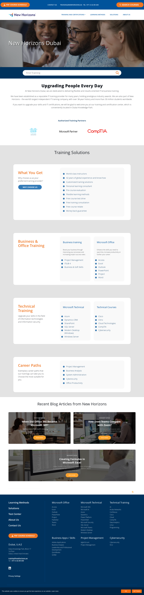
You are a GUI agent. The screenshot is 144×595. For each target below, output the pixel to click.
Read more (39, 440)
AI (110, 509)
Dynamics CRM (71, 321)
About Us (126, 15)
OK (126, 591)
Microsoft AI (85, 512)
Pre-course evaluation (76, 190)
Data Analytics (114, 524)
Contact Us (14, 527)
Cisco (100, 317)
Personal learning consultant (79, 186)
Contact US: (52, 5)
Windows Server (72, 338)
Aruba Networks (115, 512)
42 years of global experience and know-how (86, 178)
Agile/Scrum (85, 544)
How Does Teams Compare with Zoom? (104, 425)
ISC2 (111, 547)
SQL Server (69, 328)
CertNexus (113, 514)
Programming (114, 530)
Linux (112, 527)
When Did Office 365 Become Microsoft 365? (39, 425)
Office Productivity (74, 385)
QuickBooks (56, 554)
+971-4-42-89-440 (17, 563)
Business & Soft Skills (74, 268)
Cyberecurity (71, 380)
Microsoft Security (87, 524)
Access (101, 261)
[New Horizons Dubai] (22, 15)
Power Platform (86, 519)
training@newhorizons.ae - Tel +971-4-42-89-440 (79, 5)
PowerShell (85, 522)
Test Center (14, 516)
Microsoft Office (39, 420)
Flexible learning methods (77, 194)
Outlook (102, 268)
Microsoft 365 (85, 509)
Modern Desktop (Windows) (72, 333)
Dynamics (84, 517)
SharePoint (69, 324)
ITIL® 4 (68, 264)
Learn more (55, 591)
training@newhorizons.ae (18, 560)
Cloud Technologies (107, 324)
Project (101, 275)
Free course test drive (76, 199)
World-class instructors (76, 174)
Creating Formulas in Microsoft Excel (72, 462)
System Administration (76, 376)
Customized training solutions (79, 182)
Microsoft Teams (86, 530)
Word (100, 278)
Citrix (100, 321)
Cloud (112, 519)
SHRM (54, 557)
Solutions (114, 15)
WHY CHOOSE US (29, 187)
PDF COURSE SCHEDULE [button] (15, 5)
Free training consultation (77, 203)
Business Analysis (74, 372)
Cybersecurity (104, 331)
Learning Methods (97, 15)
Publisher (55, 522)
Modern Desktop (87, 532)
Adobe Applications (59, 544)
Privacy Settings (14, 578)
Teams (54, 524)
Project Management (74, 261)
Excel (100, 264)
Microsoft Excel (72, 457)
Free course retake (74, 207)
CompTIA (102, 328)
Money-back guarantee (76, 211)
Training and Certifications (72, 15)
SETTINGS (136, 591)
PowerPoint (103, 271)
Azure (67, 317)
